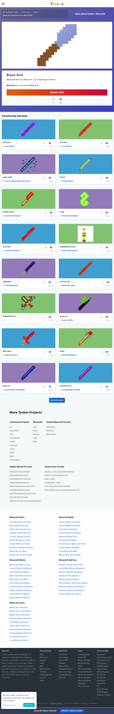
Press (42, 663)
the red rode (65, 281)
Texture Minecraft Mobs (69, 525)
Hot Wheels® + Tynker (53, 482)
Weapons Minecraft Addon (71, 572)
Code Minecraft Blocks (19, 594)
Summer (62, 678)
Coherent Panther (12, 250)
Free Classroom (103, 660)
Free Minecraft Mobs (68, 551)
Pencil (62, 177)
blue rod (6, 386)
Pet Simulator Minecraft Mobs (72, 544)
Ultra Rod (7, 247)
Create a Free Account (71, 711)
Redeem (62, 663)
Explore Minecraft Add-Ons (19, 482)
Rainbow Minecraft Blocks (21, 586)
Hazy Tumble (67, 320)
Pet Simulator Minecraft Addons (73, 583)
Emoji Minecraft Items (19, 622)
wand (62, 351)
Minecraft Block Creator (20, 565)
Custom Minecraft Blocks (20, 568)
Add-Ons (36, 434)
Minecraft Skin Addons (69, 576)
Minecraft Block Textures (20, 576)
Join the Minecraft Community (20, 479)
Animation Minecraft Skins (21, 547)
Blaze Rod (34, 85)
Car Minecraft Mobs (68, 540)
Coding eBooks (46, 675)
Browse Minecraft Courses (19, 475)
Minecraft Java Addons (69, 579)
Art (11, 427)
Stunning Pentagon (13, 216)
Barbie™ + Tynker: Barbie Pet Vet (56, 475)
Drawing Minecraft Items (20, 633)
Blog (41, 654)
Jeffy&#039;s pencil (68, 247)
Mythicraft (50, 431)
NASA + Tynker (50, 479)
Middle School (103, 666)
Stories (12, 452)
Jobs (41, 666)
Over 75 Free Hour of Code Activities (57, 486)
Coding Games (84, 654)
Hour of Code (83, 686)
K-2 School (101, 675)
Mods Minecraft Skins (19, 525)
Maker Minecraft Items (19, 615)
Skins (35, 427)
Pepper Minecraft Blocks (20, 590)
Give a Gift (63, 660)
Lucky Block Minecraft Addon (72, 568)
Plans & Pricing (65, 672)
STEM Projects (102, 692)
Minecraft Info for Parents (19, 497)
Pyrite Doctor (67, 181)
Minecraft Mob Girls (68, 536)
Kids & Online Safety (72, 703)
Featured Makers (66, 669)
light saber (7, 351)
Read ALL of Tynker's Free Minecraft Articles (25, 501)
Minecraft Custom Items (20, 611)
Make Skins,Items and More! (20, 472)
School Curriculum (104, 657)
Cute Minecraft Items (18, 640)
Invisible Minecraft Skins (20, 522)
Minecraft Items (84, 678)
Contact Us (94, 703)
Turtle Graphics (15, 460)
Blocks (35, 431)
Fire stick (63, 142)
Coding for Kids (11, 12)
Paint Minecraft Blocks (19, 572)
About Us (43, 657)
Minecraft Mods (84, 680)
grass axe (64, 316)
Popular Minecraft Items (20, 618)
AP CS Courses (103, 672)
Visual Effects (14, 431)
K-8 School (101, 678)
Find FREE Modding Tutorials (20, 490)
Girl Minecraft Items (18, 637)
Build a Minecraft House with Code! (22, 486)
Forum (42, 678)
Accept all (29, 705)
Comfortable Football (71, 390)
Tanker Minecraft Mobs (69, 547)
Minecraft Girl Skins (18, 551)
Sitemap (43, 672)
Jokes (11, 434)
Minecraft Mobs (84, 669)
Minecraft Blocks (85, 672)
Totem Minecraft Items (19, 626)
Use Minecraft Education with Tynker (23, 493)
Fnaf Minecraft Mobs (68, 529)
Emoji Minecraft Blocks (19, 583)
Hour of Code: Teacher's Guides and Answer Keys (62, 490)
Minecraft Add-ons (85, 675)
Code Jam (82, 683)
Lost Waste (9, 146)
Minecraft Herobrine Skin (20, 555)
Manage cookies (9, 705)
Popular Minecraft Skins (20, 533)
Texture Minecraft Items (20, 629)
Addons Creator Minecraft (70, 565)
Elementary (101, 663)
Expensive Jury (11, 355)
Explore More (57, 400)
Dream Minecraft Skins (19, 544)
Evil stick (6, 142)
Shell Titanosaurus (69, 250)
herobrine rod (65, 386)
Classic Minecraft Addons (70, 594)
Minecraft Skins (84, 660)
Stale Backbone (11, 285)
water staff (7, 177)
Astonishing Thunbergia (15, 390)
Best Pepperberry (69, 355)
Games (12, 449)
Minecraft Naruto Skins (19, 540)
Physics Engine (15, 438)
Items (36, 12)
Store (42, 680)
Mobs (35, 441)
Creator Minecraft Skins (20, 536)
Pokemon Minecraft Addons (71, 590)
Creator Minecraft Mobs (69, 522)
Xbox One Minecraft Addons (71, 586)
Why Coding (64, 666)
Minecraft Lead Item (18, 607)
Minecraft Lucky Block (19, 579)
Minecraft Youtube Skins (20, 529)
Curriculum (63, 657)
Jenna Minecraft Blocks (19, 597)
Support (43, 660)
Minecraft (26, 12)
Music (12, 456)
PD (98, 686)
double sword (8, 212)
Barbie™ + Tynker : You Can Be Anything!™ (59, 472)
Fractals (12, 441)
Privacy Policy (56, 703)
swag (62, 212)
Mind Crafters (51, 434)
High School (102, 669)
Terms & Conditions (41, 703)
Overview (63, 654)
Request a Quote (104, 695)
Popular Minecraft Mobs (70, 533)
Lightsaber (7, 281)
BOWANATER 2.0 (9, 316)
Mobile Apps (45, 669)
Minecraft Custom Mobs (70, 555)
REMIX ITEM (57, 92)
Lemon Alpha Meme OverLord (17, 181)
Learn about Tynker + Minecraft (90, 13)
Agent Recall (50, 427)
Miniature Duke (68, 285)
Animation (13, 445)
